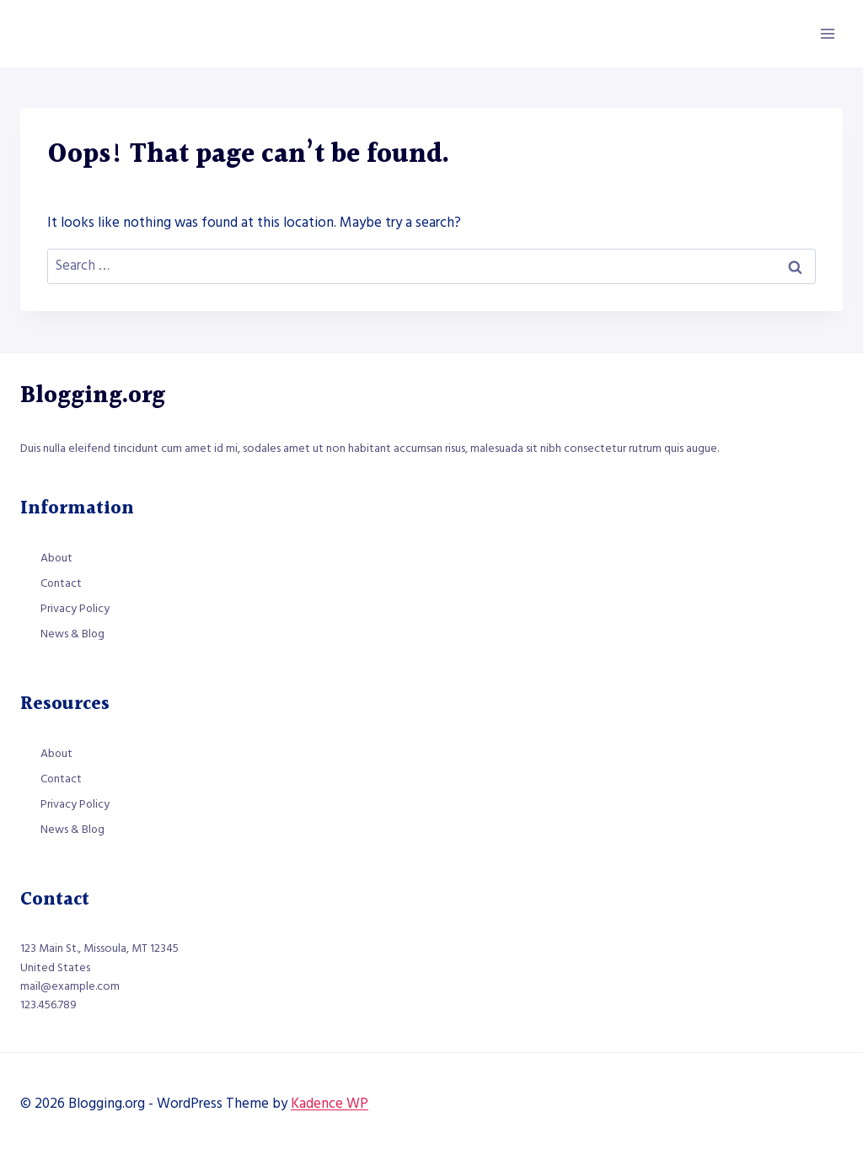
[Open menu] (827, 33)
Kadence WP (329, 1103)
